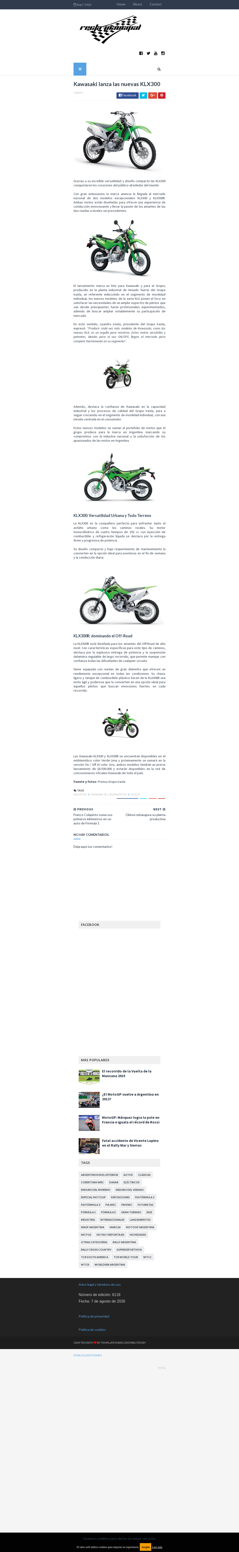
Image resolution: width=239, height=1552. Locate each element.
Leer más (157, 1547)
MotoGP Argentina (140, 1430)
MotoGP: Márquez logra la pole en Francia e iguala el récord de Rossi (130, 1322)
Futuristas (145, 1407)
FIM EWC (126, 1407)
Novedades (138, 1437)
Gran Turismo (131, 1415)
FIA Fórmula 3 (90, 1407)
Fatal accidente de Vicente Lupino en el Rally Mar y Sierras (130, 1345)
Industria (39, 1001)
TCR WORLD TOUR (126, 1460)
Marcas (115, 1430)
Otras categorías (94, 1445)
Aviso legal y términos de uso (100, 1487)
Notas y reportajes (110, 1437)
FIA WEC (110, 1407)
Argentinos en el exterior (99, 1377)
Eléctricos (132, 1385)
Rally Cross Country (96, 1452)
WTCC (147, 1460)
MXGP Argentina (92, 1430)
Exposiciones (120, 1400)
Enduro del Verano (130, 1392)
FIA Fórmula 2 (144, 1400)
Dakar (113, 1385)
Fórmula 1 (88, 1415)
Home (162, 4)
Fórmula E (108, 1415)
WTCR (85, 1467)
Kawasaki (56, 1001)
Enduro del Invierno (95, 1392)
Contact (197, 4)
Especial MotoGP (93, 1400)
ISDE (149, 1415)
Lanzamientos (76, 1001)
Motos (93, 1001)
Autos (128, 1377)
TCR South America (94, 1460)
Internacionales (112, 1422)
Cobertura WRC (92, 1385)
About (178, 4)
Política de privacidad (94, 1519)
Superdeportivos (129, 1452)
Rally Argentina (124, 1445)
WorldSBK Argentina (110, 1467)
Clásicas (144, 1377)
